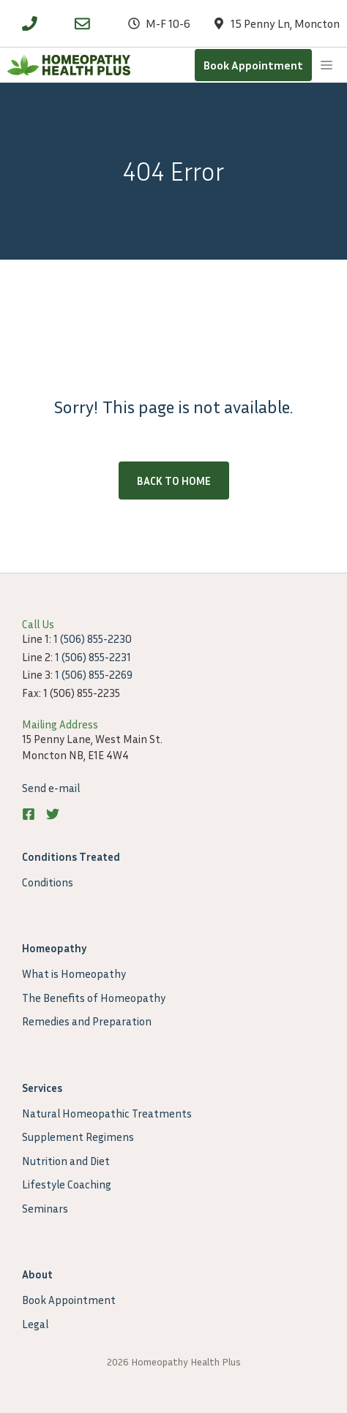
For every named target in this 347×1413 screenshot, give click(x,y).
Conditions (47, 882)
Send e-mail (51, 787)
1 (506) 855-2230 (92, 638)
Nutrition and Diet (66, 1160)
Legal (35, 1323)
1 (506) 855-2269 (94, 674)
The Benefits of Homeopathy (93, 997)
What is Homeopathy (74, 973)
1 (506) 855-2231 (93, 656)
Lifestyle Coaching (66, 1184)
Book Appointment (253, 65)
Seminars (45, 1208)
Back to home (174, 480)
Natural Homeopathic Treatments (107, 1113)
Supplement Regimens (78, 1136)
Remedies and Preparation (87, 1021)
